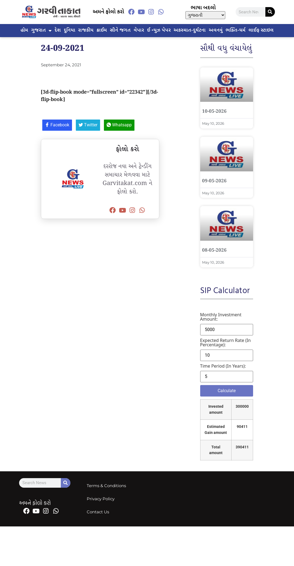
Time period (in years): (223, 366)
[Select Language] (205, 15)
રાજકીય (86, 30)
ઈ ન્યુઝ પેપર (159, 30)
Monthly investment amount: (221, 316)
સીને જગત (120, 30)
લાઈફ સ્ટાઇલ (261, 30)
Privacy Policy (101, 498)
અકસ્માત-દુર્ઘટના (189, 30)
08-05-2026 (214, 250)
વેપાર (139, 30)
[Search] (270, 12)
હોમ (24, 30)
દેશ (58, 30)
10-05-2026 (214, 111)
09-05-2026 (214, 181)
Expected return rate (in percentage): (225, 342)
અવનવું (216, 30)
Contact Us (98, 511)
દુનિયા (69, 30)
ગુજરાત (41, 30)
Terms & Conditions (106, 485)
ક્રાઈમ (102, 30)
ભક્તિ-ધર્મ (235, 30)
